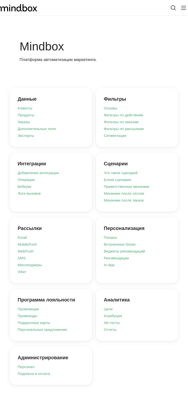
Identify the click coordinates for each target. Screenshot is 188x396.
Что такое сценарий (121, 173)
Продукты (26, 115)
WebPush (26, 251)
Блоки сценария (117, 180)
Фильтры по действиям (123, 115)
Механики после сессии (124, 193)
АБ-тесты (112, 323)
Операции (26, 180)
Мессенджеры (30, 265)
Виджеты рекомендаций (124, 251)
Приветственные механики (126, 186)
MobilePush (27, 244)
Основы (110, 108)
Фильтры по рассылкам (124, 129)
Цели (108, 309)
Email (22, 237)
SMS (22, 258)
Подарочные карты (34, 323)
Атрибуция (113, 316)
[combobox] (169, 8)
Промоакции (28, 309)
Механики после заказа (124, 200)
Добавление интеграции (38, 173)
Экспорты (26, 135)
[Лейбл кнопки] (183, 7)
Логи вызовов (29, 193)
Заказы (24, 122)
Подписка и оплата (34, 374)
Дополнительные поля (37, 129)
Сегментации (115, 135)
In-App (109, 265)
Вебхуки (24, 186)
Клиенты (25, 108)
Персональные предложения (42, 329)
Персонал (26, 367)
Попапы (110, 237)
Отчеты (110, 329)
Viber (22, 272)
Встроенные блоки (119, 244)
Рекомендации (116, 258)
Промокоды (27, 316)
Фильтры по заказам (121, 122)
